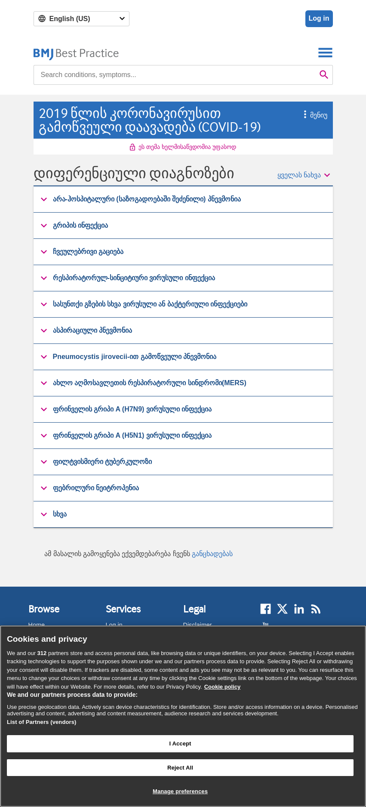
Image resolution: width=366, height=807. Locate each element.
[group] (183, 199)
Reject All (180, 767)
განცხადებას (212, 553)
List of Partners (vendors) (42, 722)
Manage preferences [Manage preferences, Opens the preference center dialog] (180, 791)
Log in (319, 18)
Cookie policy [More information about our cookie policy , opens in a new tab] (222, 686)
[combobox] (175, 75)
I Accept (180, 743)
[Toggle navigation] (325, 52)
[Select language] (81, 18)
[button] (301, 115)
